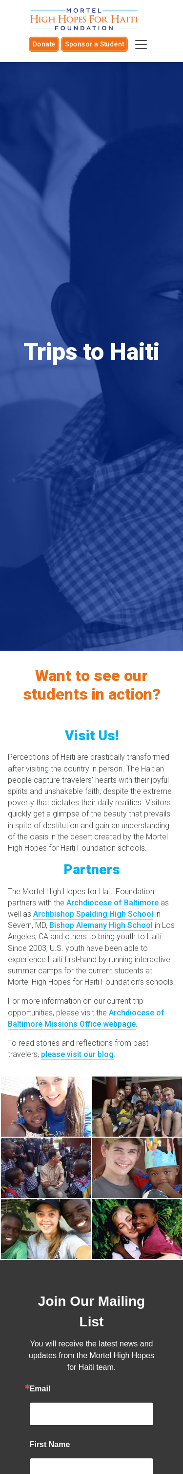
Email (40, 1389)
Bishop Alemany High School (101, 925)
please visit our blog (77, 1054)
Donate (44, 44)
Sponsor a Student (94, 44)
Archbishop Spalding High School (93, 914)
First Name (50, 1445)
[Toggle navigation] (141, 44)
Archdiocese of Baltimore (112, 902)
